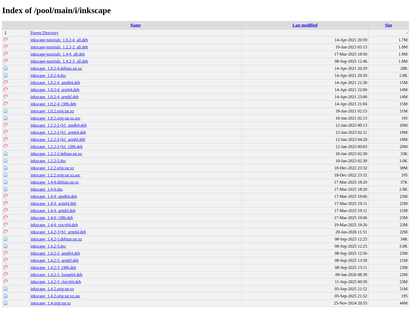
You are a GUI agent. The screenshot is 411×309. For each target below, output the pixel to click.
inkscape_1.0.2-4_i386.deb (53, 104)
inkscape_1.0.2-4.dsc (48, 75)
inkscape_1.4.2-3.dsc (48, 246)
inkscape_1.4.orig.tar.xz (51, 303)
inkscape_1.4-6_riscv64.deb (54, 225)
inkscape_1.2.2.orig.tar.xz (52, 168)
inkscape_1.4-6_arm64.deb (53, 203)
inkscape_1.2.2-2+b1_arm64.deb (58, 132)
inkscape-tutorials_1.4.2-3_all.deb (59, 61)
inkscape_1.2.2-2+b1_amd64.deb (59, 125)
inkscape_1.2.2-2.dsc (48, 161)
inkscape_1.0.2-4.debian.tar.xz (56, 68)
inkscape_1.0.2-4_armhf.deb (55, 97)
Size (388, 25)
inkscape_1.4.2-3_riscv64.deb (56, 281)
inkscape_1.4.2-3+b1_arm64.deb (58, 232)
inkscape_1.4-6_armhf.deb (53, 210)
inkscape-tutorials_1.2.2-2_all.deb (59, 47)
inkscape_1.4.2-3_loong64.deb (57, 274)
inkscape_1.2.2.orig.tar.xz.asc (55, 175)
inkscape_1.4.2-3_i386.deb (53, 267)
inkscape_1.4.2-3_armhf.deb (55, 260)
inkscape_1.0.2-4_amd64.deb (55, 82)
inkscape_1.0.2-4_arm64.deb (55, 89)
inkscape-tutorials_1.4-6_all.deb (58, 54)
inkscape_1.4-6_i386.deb (52, 217)
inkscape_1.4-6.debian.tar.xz (55, 182)
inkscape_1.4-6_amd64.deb (54, 196)
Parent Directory (45, 33)
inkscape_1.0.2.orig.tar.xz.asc (55, 118)
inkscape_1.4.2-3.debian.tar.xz (56, 239)
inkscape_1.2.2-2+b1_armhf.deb (58, 139)
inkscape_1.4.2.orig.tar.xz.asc (55, 296)
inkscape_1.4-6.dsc (47, 189)
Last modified (305, 25)
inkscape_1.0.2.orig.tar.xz (52, 111)
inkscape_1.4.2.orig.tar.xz (52, 289)
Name (135, 25)
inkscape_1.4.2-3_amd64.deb (55, 253)
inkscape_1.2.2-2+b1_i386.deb (57, 146)
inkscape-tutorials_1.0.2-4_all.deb (59, 40)
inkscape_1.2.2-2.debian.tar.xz (56, 153)
